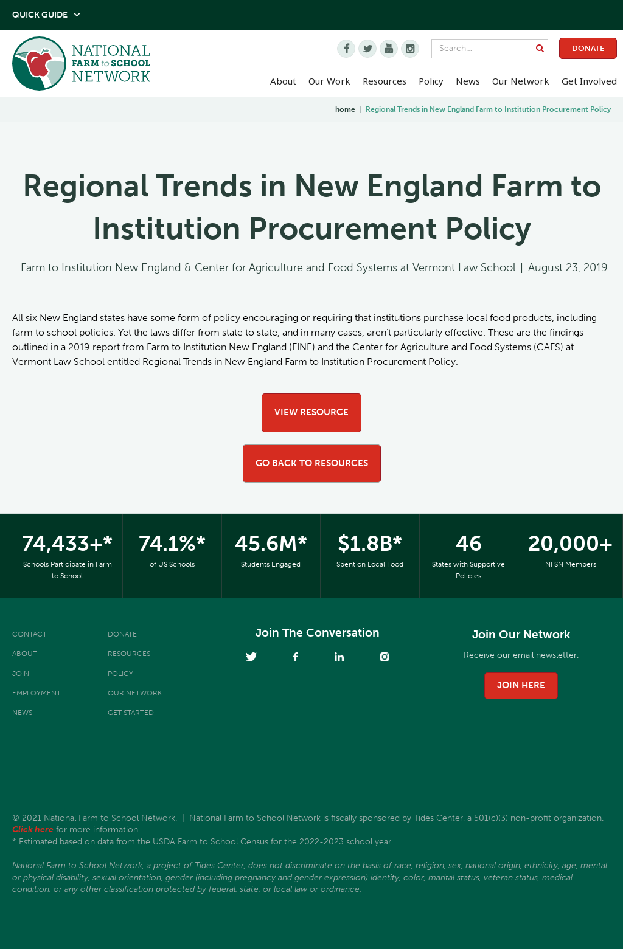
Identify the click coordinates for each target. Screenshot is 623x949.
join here (521, 685)
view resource (311, 412)
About (24, 653)
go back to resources (312, 463)
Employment (36, 693)
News (22, 712)
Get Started (131, 712)
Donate (588, 48)
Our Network (520, 81)
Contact (29, 634)
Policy (120, 673)
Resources (384, 81)
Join (20, 673)
